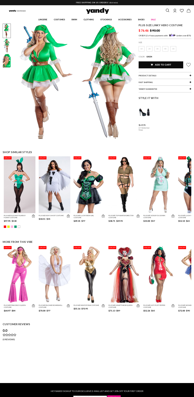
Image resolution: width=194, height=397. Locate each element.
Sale (153, 19)
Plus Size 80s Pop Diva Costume (86, 306)
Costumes (59, 19)
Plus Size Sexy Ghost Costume (51, 216)
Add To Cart (161, 65)
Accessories (124, 19)
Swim (74, 19)
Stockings (106, 19)
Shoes (141, 19)
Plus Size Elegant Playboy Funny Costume (15, 217)
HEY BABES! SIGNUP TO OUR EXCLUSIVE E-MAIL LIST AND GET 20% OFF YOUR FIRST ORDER (97, 391)
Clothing (89, 19)
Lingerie (42, 19)
